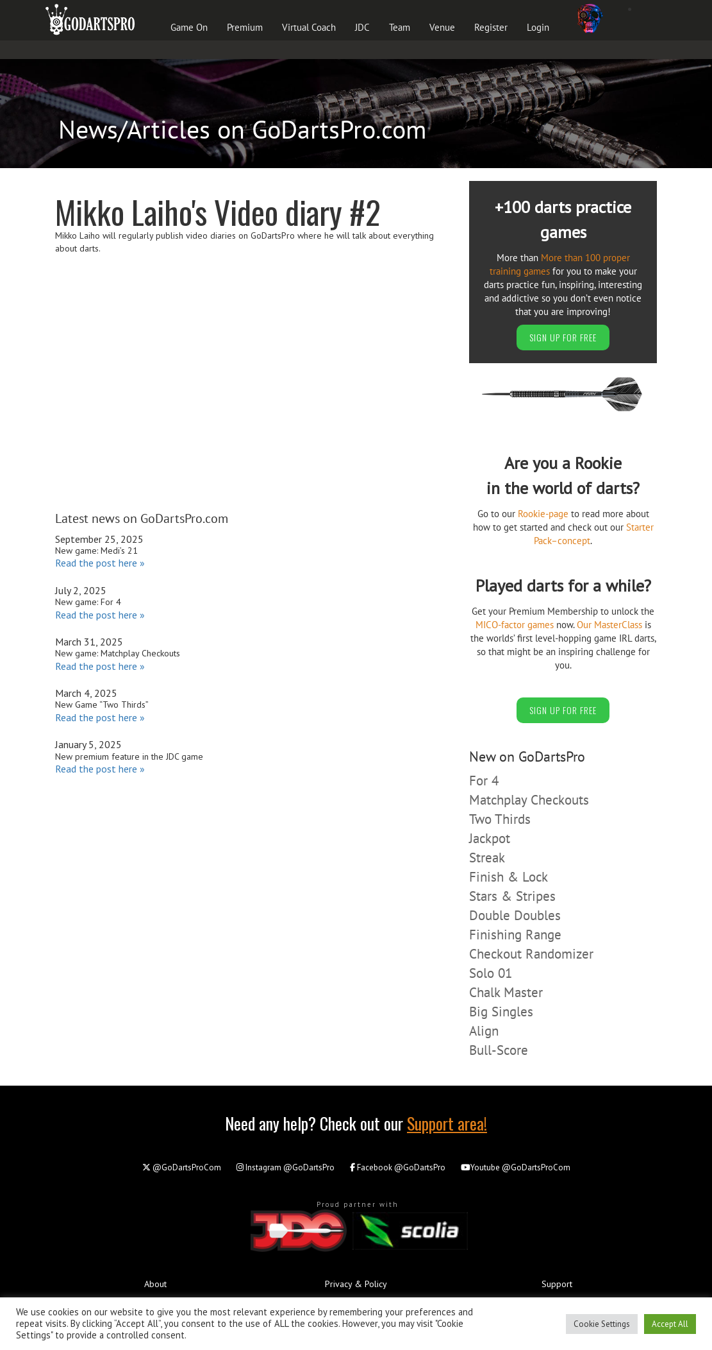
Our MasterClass (609, 625)
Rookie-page (543, 514)
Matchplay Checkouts (529, 799)
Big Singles (501, 1011)
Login (538, 27)
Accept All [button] (670, 1324)
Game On (189, 27)
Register (491, 27)
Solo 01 (490, 973)
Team (399, 27)
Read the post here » (100, 562)
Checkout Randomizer (531, 953)
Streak (487, 857)
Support (557, 1284)
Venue (442, 27)
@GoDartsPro (285, 1167)
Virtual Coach (309, 27)
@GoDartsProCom (181, 1167)
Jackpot (489, 838)
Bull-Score (498, 1050)
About (155, 1284)
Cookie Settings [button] (602, 1324)
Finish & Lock (508, 876)
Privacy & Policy (356, 1284)
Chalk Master (506, 992)
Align (484, 1030)
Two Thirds (500, 819)
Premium (245, 27)
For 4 (484, 780)
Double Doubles (515, 915)
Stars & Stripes (512, 896)
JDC (362, 27)
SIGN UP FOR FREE (563, 337)
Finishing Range (515, 934)
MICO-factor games (515, 625)
